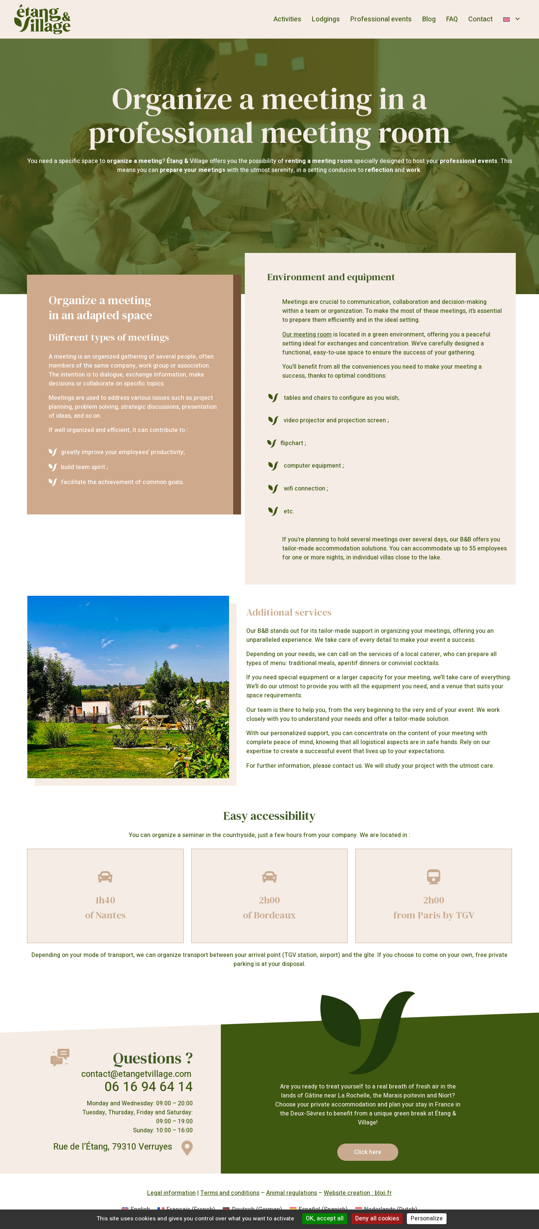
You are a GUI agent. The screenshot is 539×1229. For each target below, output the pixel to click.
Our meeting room (307, 334)
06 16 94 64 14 (148, 1087)
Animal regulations (291, 1193)
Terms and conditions (229, 1193)
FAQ (452, 19)
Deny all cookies (377, 1218)
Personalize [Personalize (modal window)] (427, 1218)
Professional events (381, 19)
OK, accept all (325, 1218)
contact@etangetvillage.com (136, 1074)
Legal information (171, 1193)
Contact (480, 19)
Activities (287, 19)
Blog (429, 19)
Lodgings (326, 19)
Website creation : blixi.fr (358, 1193)
